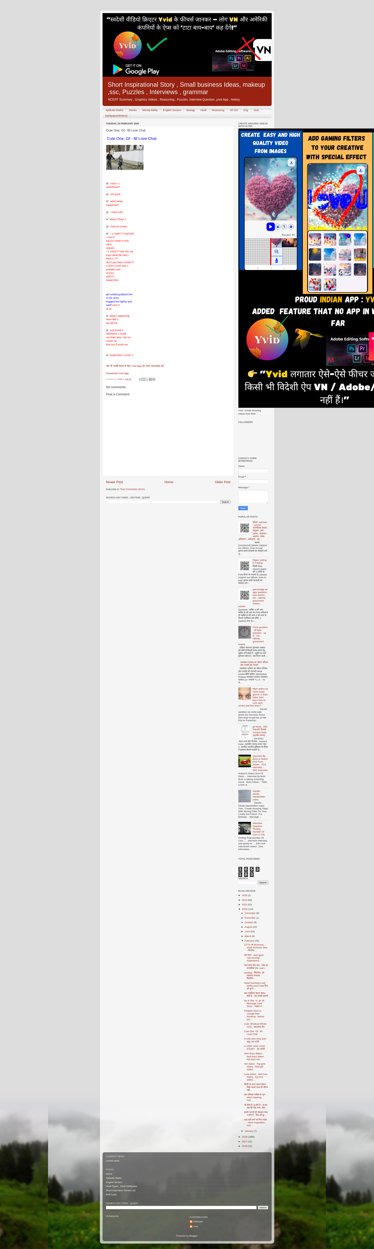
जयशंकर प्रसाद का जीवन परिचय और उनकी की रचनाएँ (254, 663)
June (248, 931)
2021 (245, 904)
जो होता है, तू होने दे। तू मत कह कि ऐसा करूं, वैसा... (255, 1106)
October (249, 922)
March (248, 936)
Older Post (222, 482)
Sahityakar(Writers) (116, 115)
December (250, 913)
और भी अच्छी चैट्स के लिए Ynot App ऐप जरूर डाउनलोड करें (135, 366)
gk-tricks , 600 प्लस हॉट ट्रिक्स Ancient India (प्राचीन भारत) (260, 731)
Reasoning (218, 110)
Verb (256, 110)
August (249, 927)
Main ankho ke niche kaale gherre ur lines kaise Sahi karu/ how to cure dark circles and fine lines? (253, 697)
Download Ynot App (117, 373)
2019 (245, 1137)
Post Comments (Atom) (132, 489)
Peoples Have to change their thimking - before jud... (254, 1015)
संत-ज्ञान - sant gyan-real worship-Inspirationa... (254, 958)
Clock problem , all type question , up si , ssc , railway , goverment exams (253, 636)
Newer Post (114, 482)
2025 (245, 895)
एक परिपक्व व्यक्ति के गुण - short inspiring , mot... (255, 1097)
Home (169, 482)
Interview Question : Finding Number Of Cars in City (259, 829)
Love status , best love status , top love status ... (255, 1077)
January (249, 1131)
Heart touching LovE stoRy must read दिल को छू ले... (256, 986)
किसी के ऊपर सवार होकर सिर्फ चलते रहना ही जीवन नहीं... (256, 1087)
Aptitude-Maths (114, 110)
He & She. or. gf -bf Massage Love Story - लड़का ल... (254, 1003)
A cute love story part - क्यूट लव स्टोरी (255, 1040)
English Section (172, 110)
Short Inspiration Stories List (120, 1190)
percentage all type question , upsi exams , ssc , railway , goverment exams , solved (253, 598)
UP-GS (234, 110)
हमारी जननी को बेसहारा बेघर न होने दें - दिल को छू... (256, 1113)
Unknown (198, 1221)
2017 (245, 1141)
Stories (133, 110)
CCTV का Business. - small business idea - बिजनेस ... (255, 947)
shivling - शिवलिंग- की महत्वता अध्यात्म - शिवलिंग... (254, 975)
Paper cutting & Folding (260, 561)
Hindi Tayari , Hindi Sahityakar (121, 1186)
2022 (245, 900)
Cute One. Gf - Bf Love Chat (253, 1032)
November (250, 918)
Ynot (195, 1226)
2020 (245, 909)
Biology (191, 110)
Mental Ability (150, 110)
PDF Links (111, 1194)
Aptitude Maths (114, 1178)
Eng (245, 110)
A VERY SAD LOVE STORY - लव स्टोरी (254, 1047)
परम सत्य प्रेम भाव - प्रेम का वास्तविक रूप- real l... (256, 966)
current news (112, 1160)
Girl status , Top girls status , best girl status (254, 1067)
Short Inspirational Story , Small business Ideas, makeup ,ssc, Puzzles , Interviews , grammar (186, 88)
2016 (245, 1146)
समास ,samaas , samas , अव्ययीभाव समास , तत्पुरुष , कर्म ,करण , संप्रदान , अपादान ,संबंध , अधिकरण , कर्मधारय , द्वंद (253, 530)
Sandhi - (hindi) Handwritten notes (259, 795)
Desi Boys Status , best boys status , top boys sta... (254, 1056)
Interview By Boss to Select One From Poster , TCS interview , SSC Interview (260, 763)
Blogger (193, 1236)
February (250, 940)
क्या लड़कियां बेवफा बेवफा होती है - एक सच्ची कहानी (256, 994)
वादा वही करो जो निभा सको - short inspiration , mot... (255, 1122)
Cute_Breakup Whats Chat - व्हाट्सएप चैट (255, 1025)
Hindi (203, 110)
